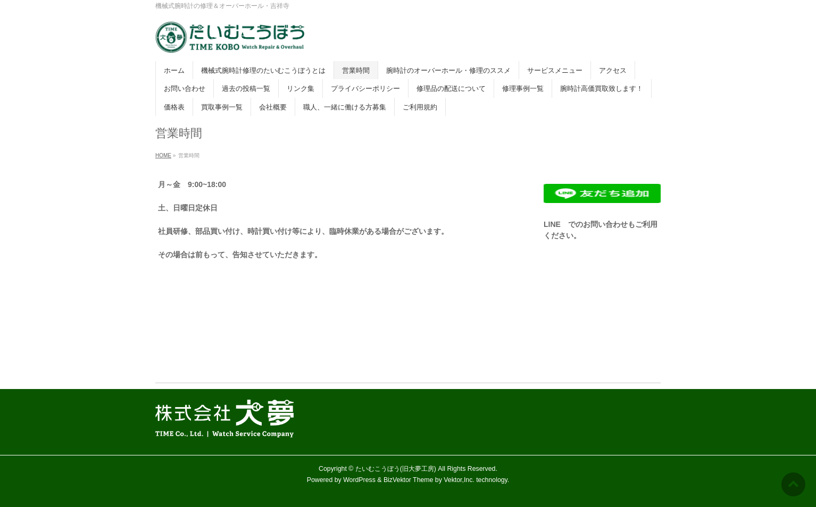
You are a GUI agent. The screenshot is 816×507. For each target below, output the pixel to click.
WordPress (359, 480)
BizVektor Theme (409, 480)
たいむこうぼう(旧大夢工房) (395, 468)
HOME (163, 155)
